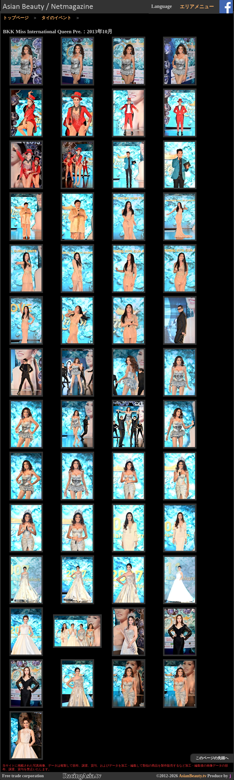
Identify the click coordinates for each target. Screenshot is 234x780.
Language (161, 6)
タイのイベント (56, 18)
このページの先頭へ (212, 758)
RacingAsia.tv (82, 775)
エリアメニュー (197, 6)
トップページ (16, 18)
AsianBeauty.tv (193, 776)
